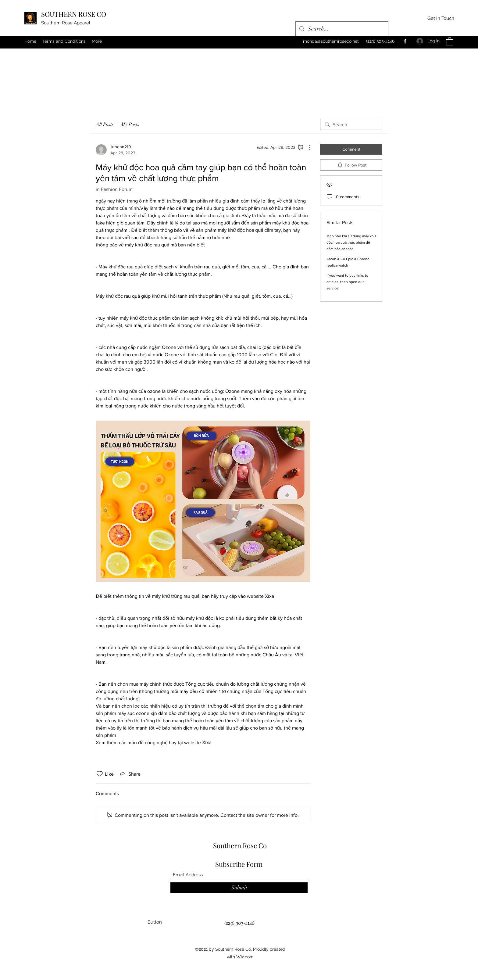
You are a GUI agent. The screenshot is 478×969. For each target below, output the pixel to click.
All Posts (105, 124)
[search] (351, 124)
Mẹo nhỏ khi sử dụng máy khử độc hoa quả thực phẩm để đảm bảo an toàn (351, 242)
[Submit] (239, 887)
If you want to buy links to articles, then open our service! (347, 281)
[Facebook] (405, 41)
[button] (449, 41)
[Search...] (341, 29)
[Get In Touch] (440, 18)
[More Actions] (306, 147)
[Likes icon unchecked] (100, 773)
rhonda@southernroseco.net (331, 41)
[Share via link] (130, 773)
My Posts (130, 124)
